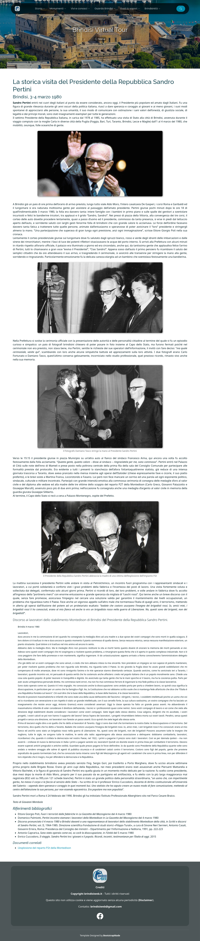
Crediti (100, 887)
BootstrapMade (111, 935)
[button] (180, 9)
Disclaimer (146, 900)
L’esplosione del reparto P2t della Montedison (44, 848)
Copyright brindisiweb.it (86, 893)
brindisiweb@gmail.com (106, 906)
